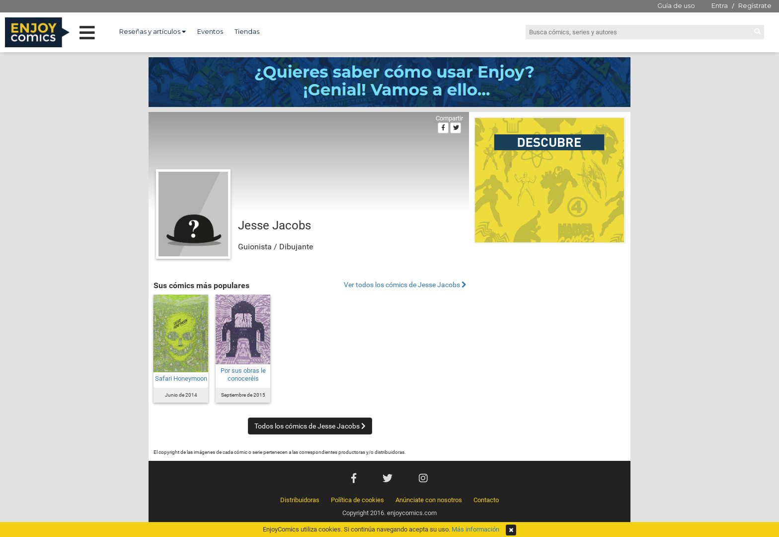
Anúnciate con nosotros (428, 500)
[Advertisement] (549, 315)
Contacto (486, 500)
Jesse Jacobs (274, 225)
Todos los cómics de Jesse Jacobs (310, 426)
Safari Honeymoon (181, 378)
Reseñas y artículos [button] (152, 31)
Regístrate (755, 5)
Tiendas (246, 31)
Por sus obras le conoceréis (243, 374)
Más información (475, 529)
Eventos (210, 31)
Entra (719, 5)
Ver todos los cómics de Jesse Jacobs (405, 285)
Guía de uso (676, 5)
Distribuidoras (299, 500)
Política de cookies (357, 500)
